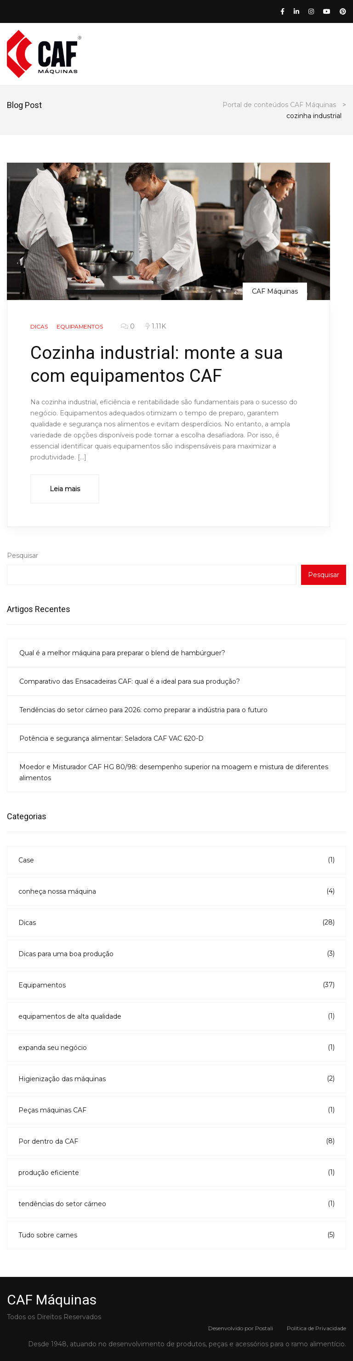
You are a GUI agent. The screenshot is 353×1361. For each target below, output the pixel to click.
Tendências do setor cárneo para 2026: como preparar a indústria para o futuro (143, 710)
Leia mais (65, 489)
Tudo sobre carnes (176, 1234)
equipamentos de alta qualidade (176, 1015)
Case (176, 859)
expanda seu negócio (176, 1047)
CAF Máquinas (275, 291)
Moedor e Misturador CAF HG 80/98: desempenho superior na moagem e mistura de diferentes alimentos (173, 772)
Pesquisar (22, 555)
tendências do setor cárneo (176, 1203)
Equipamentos (176, 984)
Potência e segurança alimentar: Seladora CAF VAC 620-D (111, 738)
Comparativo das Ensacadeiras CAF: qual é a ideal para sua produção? (129, 681)
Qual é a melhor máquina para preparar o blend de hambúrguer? (122, 653)
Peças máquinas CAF (176, 1109)
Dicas (176, 922)
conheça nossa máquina (176, 890)
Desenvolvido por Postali (240, 1328)
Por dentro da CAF (176, 1140)
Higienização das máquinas (176, 1078)
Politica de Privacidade (316, 1328)
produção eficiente (176, 1172)
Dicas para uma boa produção (176, 953)
